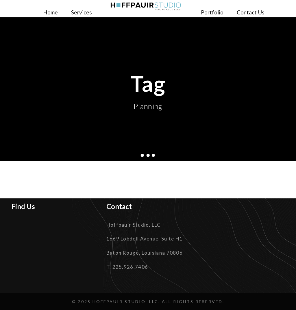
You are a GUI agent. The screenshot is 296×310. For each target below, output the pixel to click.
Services (81, 12)
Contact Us (250, 12)
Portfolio (212, 12)
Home (50, 12)
